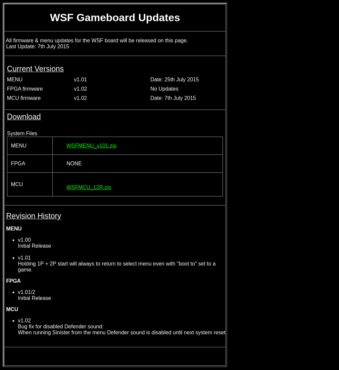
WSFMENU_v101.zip (92, 145)
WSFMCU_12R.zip (89, 187)
